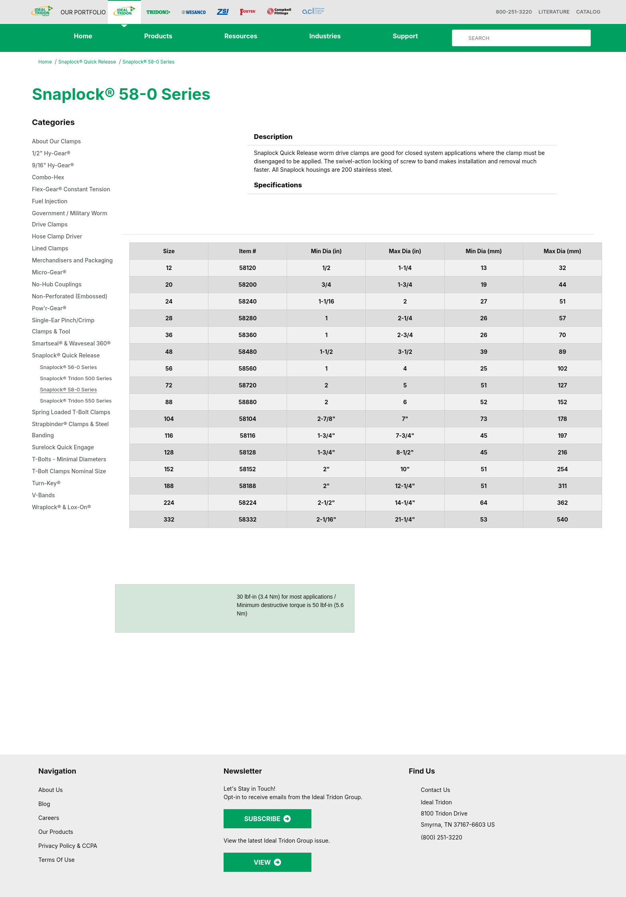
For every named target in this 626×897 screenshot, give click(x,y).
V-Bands (44, 552)
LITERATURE (545, 12)
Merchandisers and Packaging (60, 277)
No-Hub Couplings (59, 307)
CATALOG (584, 12)
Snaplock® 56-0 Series (69, 412)
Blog (44, 776)
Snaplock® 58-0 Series (154, 61)
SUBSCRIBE (267, 790)
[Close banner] (613, 819)
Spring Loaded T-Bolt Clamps (63, 462)
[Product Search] (528, 38)
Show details (419, 881)
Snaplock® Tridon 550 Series (77, 445)
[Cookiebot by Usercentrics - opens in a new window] (52, 881)
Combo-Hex (49, 178)
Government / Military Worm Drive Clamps (73, 230)
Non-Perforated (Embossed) (55, 324)
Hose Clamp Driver (59, 248)
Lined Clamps (51, 260)
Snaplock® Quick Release (89, 62)
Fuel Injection (51, 213)
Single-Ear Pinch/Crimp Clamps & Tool (65, 359)
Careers (49, 790)
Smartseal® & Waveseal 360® (66, 383)
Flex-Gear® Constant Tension (62, 195)
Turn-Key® (47, 540)
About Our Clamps (59, 142)
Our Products (56, 804)
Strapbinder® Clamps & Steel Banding (66, 486)
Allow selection (539, 850)
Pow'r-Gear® (50, 342)
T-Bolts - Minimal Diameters (72, 516)
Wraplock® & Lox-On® (63, 564)
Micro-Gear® (50, 295)
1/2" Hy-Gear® (52, 154)
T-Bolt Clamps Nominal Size (72, 528)
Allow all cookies (539, 827)
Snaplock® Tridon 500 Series (77, 423)
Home (45, 62)
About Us (50, 762)
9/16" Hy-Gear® (54, 166)
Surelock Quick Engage (65, 504)
